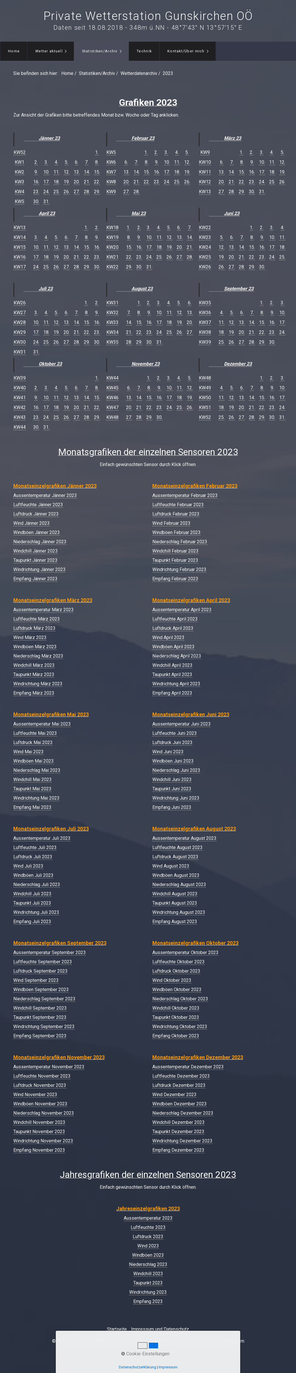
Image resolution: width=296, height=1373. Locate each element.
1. (97, 152)
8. (97, 162)
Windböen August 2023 (175, 875)
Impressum (168, 1367)
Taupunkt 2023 (148, 1283)
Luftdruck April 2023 (172, 628)
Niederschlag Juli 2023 (36, 884)
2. (36, 162)
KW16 (20, 257)
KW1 (19, 162)
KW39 (20, 378)
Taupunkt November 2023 (39, 1131)
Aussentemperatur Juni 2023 (181, 724)
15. (97, 172)
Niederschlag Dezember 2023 (182, 1113)
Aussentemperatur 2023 (148, 1218)
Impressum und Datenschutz (160, 1329)
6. (76, 162)
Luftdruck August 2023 (175, 856)
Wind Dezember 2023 (174, 1094)
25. (56, 191)
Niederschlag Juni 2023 (176, 770)
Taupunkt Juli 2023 (32, 903)
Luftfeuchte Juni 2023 (174, 733)
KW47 (112, 407)
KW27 (20, 312)
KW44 (20, 427)
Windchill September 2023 (40, 1008)
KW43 (20, 417)
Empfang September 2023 (39, 1036)
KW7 (111, 172)
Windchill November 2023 (39, 1122)
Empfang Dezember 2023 (178, 1150)
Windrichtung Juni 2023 (175, 798)
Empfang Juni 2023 (171, 807)
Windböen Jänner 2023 (36, 532)
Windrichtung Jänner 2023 (39, 569)
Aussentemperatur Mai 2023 (42, 724)
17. (46, 182)
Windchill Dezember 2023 (178, 1122)
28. (87, 191)
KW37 (205, 322)
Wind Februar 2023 (171, 523)
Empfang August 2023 (174, 921)
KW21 (112, 257)
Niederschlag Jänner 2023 (39, 541)
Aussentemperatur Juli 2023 (42, 838)
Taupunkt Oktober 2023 (175, 1017)
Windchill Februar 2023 (175, 551)
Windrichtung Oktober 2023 (179, 1026)
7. (86, 162)
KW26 (20, 302)
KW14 (20, 237)
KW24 (205, 247)
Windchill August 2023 (174, 894)
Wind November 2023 (35, 1094)
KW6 (111, 162)
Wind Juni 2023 (168, 751)
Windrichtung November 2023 (43, 1141)
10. (46, 172)
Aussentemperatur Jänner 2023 (45, 495)
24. (46, 191)
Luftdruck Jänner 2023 (36, 514)
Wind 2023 (148, 1246)
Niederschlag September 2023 (44, 999)
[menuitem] (13, 51)
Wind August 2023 (170, 866)
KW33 (112, 322)
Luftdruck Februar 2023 (175, 514)
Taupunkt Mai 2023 (32, 789)
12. (67, 172)
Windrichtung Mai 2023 (36, 798)
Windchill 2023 (148, 1273)
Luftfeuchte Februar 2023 (178, 504)
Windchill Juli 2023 (32, 894)
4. (56, 162)
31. (46, 201)
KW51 (205, 407)
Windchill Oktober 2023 (175, 1008)
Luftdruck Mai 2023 (33, 742)
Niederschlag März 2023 (38, 656)
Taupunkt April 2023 (172, 674)
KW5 (19, 201)
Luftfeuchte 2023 (148, 1227)
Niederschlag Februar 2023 (179, 541)
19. (67, 182)
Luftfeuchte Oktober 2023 (178, 962)
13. (77, 172)
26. (67, 191)
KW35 (112, 342)
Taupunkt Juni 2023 (171, 789)
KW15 (20, 247)
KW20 (112, 247)
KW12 (205, 182)
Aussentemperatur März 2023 (43, 609)
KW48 (112, 417)
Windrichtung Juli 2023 (36, 912)
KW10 (205, 162)
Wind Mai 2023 (28, 751)
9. (36, 172)
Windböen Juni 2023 (173, 761)
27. (77, 191)
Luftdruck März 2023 (34, 628)
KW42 (20, 407)
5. (66, 162)
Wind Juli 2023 (28, 866)
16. (36, 182)
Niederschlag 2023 (148, 1264)
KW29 (20, 332)
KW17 (20, 267)
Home (14, 51)
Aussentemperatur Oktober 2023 (185, 952)
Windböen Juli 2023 (33, 875)
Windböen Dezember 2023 (179, 1104)
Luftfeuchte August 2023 (177, 847)
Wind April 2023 (168, 637)
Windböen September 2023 (41, 989)
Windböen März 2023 (35, 646)
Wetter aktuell (49, 51)
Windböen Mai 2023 (33, 761)
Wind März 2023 (30, 637)
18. (56, 182)
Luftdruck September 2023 (40, 971)
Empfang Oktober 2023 (175, 1036)
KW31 (20, 352)
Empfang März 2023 (33, 693)
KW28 (20, 322)
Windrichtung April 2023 (176, 683)
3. (46, 162)
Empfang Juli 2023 (32, 921)
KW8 (111, 182)
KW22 (112, 267)
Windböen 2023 (148, 1255)
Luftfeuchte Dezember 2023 (181, 1076)
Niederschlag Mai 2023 (36, 770)
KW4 (19, 191)
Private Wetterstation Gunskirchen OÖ (148, 16)
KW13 (20, 227)
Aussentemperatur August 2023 (184, 838)
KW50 (205, 397)
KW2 (19, 172)
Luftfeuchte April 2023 (175, 619)
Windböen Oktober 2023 (176, 989)
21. (87, 182)
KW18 (112, 227)
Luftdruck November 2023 (39, 1085)
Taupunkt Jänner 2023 (35, 560)
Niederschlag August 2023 (179, 884)
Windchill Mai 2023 (32, 779)
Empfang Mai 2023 (32, 807)
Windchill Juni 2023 (172, 779)
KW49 (205, 388)
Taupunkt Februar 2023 (175, 560)
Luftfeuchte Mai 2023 (35, 733)
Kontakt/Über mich (186, 51)
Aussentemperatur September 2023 (49, 952)
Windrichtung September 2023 (44, 1026)
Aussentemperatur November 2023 (48, 1067)
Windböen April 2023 (173, 646)
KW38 (205, 332)
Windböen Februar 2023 (176, 532)
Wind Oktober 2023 (171, 980)
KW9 (111, 191)
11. (56, 172)
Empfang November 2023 (39, 1150)
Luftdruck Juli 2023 (32, 856)
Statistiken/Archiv (100, 51)
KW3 (19, 182)
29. (97, 191)
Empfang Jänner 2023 (35, 578)
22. (97, 182)
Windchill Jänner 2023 (35, 551)
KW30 (20, 342)
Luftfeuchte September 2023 (42, 962)
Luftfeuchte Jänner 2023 (38, 504)
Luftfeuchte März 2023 (36, 619)
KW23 (205, 237)
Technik (144, 51)
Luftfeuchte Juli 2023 (35, 847)
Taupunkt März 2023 (33, 674)
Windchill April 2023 (172, 665)
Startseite (117, 1329)
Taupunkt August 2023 (174, 903)
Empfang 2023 (148, 1301)
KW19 (112, 237)
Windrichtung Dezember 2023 (182, 1141)
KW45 (112, 388)
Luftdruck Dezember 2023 (179, 1085)
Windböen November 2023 (40, 1104)
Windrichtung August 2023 (178, 912)
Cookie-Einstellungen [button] (145, 1354)
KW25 (205, 257)
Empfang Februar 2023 (175, 578)
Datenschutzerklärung (137, 1367)
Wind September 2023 (36, 980)
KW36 (205, 312)
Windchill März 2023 (34, 665)
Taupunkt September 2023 (39, 1017)
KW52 (20, 152)
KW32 (112, 312)
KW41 (20, 397)
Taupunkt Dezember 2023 (178, 1131)
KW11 (205, 172)
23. (36, 191)
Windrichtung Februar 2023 (179, 569)
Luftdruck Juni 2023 (172, 742)
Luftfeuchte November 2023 (42, 1076)
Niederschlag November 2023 (43, 1113)
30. (36, 201)
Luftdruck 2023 (148, 1236)
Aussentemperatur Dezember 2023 (188, 1067)
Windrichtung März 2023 (37, 683)
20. (77, 182)
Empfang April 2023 (172, 693)
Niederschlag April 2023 (176, 656)
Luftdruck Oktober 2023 (176, 971)
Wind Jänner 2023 (31, 523)
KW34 (112, 332)
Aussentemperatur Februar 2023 (185, 495)
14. (87, 172)
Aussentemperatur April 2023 (182, 609)
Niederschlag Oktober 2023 (180, 999)
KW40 (20, 388)
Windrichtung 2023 (148, 1292)
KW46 (112, 397)
